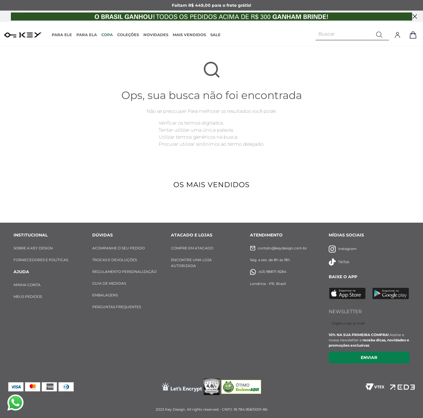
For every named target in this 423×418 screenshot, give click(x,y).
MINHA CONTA (27, 285)
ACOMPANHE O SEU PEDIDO (118, 248)
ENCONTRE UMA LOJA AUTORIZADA (191, 263)
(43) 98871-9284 (268, 272)
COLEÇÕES (128, 34)
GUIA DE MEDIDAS (109, 283)
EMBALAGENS (105, 295)
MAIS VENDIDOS (189, 34)
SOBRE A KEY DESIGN (33, 248)
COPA (107, 34)
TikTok (339, 262)
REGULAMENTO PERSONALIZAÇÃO (124, 271)
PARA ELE (62, 34)
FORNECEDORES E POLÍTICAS (41, 260)
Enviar (369, 357)
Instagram (343, 249)
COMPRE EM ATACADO (192, 248)
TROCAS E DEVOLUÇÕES (114, 260)
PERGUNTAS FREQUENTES (116, 307)
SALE (215, 34)
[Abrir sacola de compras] (413, 35)
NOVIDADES (155, 34)
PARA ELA (86, 34)
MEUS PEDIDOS (28, 296)
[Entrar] (397, 35)
